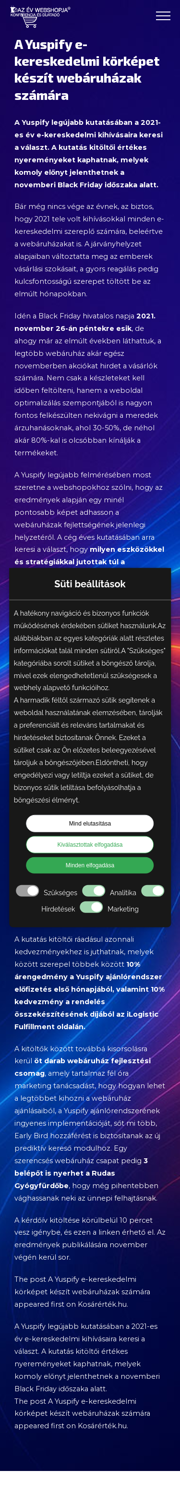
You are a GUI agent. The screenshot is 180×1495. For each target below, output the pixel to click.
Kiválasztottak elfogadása (89, 844)
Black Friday (59, 316)
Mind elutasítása (90, 823)
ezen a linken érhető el (113, 1232)
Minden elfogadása (90, 865)
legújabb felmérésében (89, 475)
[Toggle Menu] (163, 16)
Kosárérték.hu (102, 1304)
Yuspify (35, 122)
